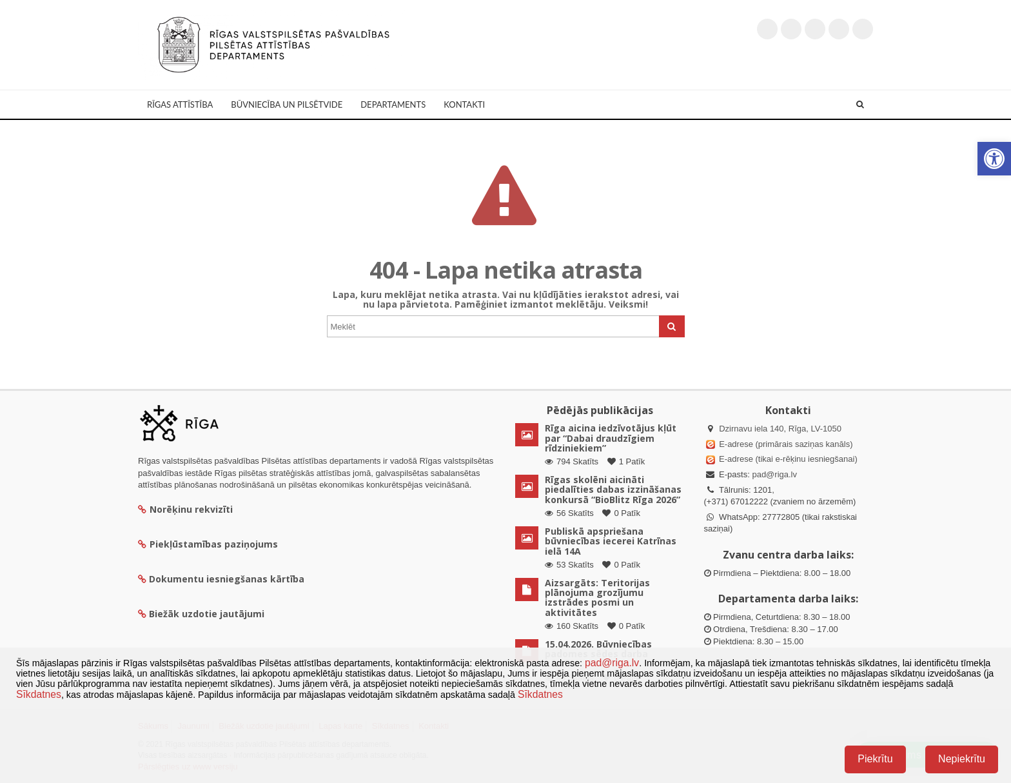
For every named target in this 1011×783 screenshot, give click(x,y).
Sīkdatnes (38, 694)
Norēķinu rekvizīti (185, 509)
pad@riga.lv (774, 474)
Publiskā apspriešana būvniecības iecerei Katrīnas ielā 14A (610, 541)
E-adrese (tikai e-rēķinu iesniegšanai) (787, 459)
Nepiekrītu (961, 758)
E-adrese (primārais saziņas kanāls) (785, 444)
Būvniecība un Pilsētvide (286, 104)
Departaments (393, 104)
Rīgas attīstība (180, 104)
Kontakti (464, 104)
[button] (994, 158)
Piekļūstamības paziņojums (208, 544)
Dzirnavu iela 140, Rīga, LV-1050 (780, 428)
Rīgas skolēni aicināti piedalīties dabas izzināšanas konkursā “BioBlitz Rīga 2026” (613, 489)
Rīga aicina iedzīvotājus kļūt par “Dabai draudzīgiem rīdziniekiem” (610, 438)
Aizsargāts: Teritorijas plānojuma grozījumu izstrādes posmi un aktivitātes (597, 598)
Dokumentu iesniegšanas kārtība (226, 579)
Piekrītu (875, 758)
